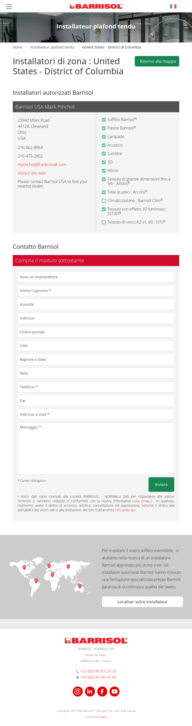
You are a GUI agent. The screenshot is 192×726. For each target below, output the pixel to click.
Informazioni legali (96, 716)
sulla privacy (143, 500)
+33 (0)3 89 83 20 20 (98, 671)
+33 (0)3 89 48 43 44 (98, 677)
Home (17, 47)
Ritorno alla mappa (157, 61)
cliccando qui (125, 510)
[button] (175, 6)
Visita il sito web (32, 173)
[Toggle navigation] (9, 7)
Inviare (161, 484)
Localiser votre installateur (143, 601)
